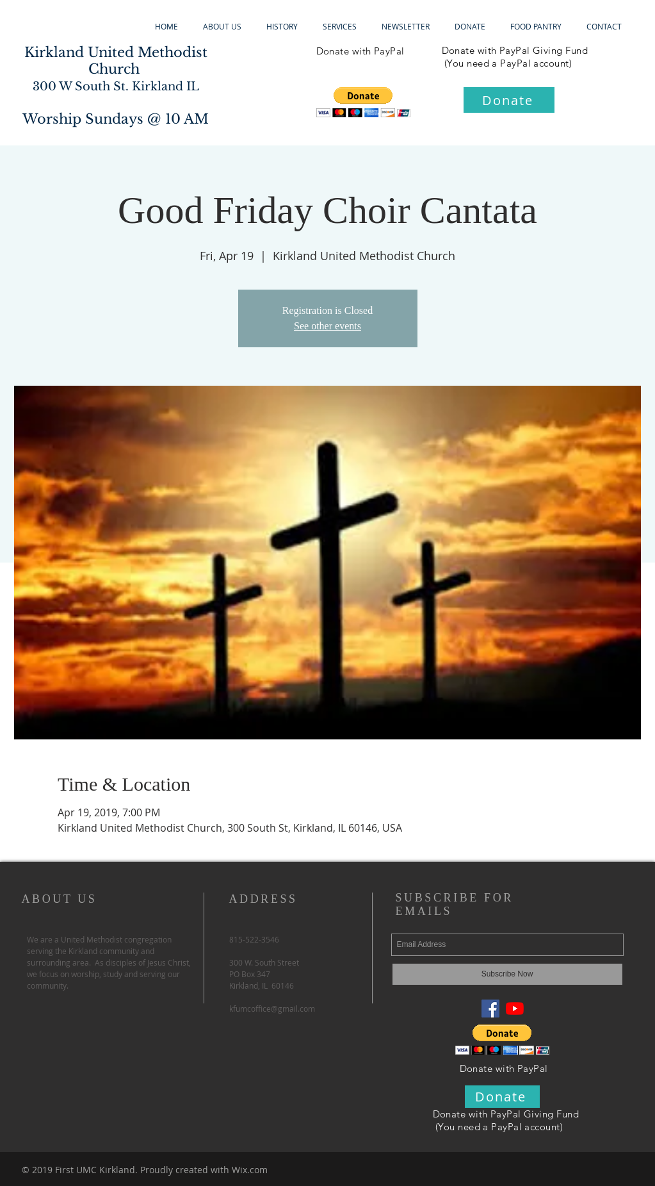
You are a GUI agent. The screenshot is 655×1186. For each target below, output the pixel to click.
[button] (363, 102)
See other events (327, 325)
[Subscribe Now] (507, 974)
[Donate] (509, 100)
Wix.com (250, 1170)
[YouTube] (515, 1008)
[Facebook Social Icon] (490, 1008)
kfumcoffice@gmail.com (272, 1008)
